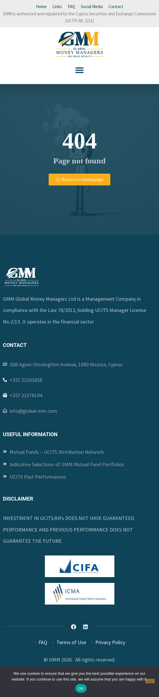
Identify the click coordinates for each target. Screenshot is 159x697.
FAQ (71, 6)
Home (41, 6)
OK (81, 688)
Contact (116, 6)
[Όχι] (150, 681)
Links (57, 6)
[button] (79, 70)
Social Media (92, 6)
